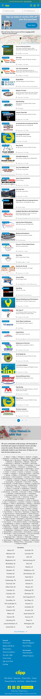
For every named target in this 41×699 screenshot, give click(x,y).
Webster (35, 537)
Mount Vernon (19, 508)
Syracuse (35, 532)
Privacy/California (10, 681)
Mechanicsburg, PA (29, 560)
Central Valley (8, 468)
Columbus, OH (10, 593)
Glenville (16, 487)
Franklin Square (17, 483)
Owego (12, 518)
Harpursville (8, 490)
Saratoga (14, 527)
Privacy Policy (26, 678)
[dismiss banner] (38, 16)
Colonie (20, 472)
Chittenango (28, 468)
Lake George (29, 498)
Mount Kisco (32, 507)
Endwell (16, 480)
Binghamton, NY (11, 560)
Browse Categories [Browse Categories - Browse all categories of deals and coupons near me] (28, 643)
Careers (34, 678)
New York (17, 512)
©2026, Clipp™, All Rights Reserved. (19, 691)
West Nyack (6, 540)
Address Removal (31, 681)
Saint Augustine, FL (29, 597)
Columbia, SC (10, 590)
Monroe (24, 507)
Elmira (37, 478)
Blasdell (26, 462)
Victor (31, 535)
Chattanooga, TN (10, 580)
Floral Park (27, 482)
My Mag (5, 664)
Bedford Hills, (33, 460)
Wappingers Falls (9, 537)
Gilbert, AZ (10, 613)
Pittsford (26, 520)
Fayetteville (18, 482)
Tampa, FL (29, 620)
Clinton (6, 472)
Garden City (35, 483)
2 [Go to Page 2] (22, 420)
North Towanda (20, 515)
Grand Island (32, 487)
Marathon (36, 503)
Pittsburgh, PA (29, 590)
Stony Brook (27, 532)
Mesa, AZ (29, 563)
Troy (10, 535)
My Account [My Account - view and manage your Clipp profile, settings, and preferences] (6, 643)
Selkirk (21, 528)
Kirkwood (11, 498)
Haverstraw (6, 492)
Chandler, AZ (11, 573)
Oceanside (7, 517)
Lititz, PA (29, 557)
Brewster (16, 463)
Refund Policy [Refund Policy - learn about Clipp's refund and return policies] (7, 649)
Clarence (7, 470)
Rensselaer (6, 525)
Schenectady (7, 528)
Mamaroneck (20, 503)
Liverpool (20, 502)
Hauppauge (33, 490)
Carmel (37, 465)
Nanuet (28, 508)
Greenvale (15, 488)
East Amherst (32, 475)
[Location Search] (30, 11)
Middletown (33, 505)
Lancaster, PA (29, 553)
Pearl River (28, 518)
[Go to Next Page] (26, 420)
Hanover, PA (10, 617)
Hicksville (22, 492)
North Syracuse (32, 513)
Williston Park (18, 542)
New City (23, 510)
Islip (36, 495)
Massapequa (8, 505)
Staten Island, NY (29, 613)
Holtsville (9, 493)
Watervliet (27, 537)
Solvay (25, 530)
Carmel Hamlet (10, 467)
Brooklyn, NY (10, 570)
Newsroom (17, 678)
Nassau (35, 508)
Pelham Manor (9, 520)
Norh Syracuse (8, 513)
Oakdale (36, 515)
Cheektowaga (18, 468)
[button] (40, 1)
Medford (17, 505)
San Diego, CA (29, 600)
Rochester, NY (29, 593)
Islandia (30, 495)
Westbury (25, 540)
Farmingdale (31, 480)
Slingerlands (8, 530)
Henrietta (14, 492)
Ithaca (7, 497)
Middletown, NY (29, 570)
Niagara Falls (34, 512)
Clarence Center (17, 470)
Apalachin (5, 458)
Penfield (18, 520)
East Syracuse (29, 478)
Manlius (29, 503)
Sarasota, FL (29, 603)
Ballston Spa (8, 460)
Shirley (28, 528)
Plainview (34, 520)
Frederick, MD (10, 610)
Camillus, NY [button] (29, 32)
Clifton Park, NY (11, 587)
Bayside (25, 460)
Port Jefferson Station (19, 522)
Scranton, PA (29, 610)
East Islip (26, 477)
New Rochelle (33, 510)
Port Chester (6, 522)
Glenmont (22, 485)
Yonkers (36, 542)
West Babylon (9, 538)
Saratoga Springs (25, 527)
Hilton (29, 492)
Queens (17, 523)
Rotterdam (7, 527)
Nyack (29, 515)
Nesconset (15, 510)
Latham (27, 500)
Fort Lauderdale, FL (10, 603)
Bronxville (33, 463)
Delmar (7, 475)
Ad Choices (20, 681)
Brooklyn (5, 465)
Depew (14, 475)
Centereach (21, 467)
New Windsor (8, 512)
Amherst (27, 457)
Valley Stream (17, 535)
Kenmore (33, 497)
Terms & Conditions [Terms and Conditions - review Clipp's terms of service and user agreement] (9, 652)
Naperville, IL (29, 577)
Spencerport (33, 530)
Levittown (35, 500)
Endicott (9, 480)
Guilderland (24, 488)
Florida (35, 482)
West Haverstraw (21, 538)
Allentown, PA (10, 553)
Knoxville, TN (29, 550)
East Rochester (18, 478)
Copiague (13, 473)
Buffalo (13, 465)
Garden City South (10, 485)
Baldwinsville (35, 458)
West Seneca (16, 540)
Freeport (26, 483)
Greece (8, 488)
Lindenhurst (11, 502)
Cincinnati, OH (10, 583)
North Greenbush (21, 513)
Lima (4, 502)
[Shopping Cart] (38, 5)
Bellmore (9, 462)
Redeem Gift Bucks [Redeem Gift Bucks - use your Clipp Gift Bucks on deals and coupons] (8, 646)
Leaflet (23, 43)
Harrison (17, 490)
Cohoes (13, 472)
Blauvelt (33, 462)
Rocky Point (35, 525)
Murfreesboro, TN (29, 573)
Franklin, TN (10, 607)
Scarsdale (35, 527)
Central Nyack (31, 467)
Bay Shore (17, 460)
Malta (12, 503)
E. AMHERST (22, 475)
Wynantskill (27, 542)
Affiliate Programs (28, 656)
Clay (26, 470)
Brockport (25, 463)
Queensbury (25, 523)
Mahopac (5, 503)
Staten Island (17, 532)
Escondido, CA (10, 600)
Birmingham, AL (10, 563)
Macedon (36, 502)
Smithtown (18, 530)
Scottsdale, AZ (29, 607)
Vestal (25, 535)
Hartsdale (25, 490)
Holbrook (36, 492)
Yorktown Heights (21, 543)
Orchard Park (33, 517)
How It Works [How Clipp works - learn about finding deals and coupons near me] (27, 646)
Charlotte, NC (10, 577)
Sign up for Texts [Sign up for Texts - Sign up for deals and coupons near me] (8, 661)
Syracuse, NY (29, 617)
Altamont (20, 457)
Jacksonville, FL (10, 627)
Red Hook (34, 523)
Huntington (31, 493)
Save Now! (31, 25)
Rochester (14, 525)
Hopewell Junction (20, 493)
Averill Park (14, 458)
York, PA (29, 627)
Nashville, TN (29, 580)
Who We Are (8, 678)
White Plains (35, 540)
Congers (35, 472)
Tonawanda (6, 533)
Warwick (19, 537)
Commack (27, 472)
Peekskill (36, 518)
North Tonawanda (8, 515)
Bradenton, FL (10, 567)
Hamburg (33, 488)
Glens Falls (9, 487)
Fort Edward (6, 483)
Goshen (24, 487)
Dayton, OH (10, 597)
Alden (13, 457)
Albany (7, 457)
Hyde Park (22, 495)
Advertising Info (27, 652)
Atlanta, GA (10, 557)
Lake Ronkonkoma (9, 500)
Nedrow (7, 510)
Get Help (5, 655)
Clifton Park (33, 470)
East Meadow (35, 477)
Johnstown (25, 497)
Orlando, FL (29, 583)
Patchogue (20, 518)
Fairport (23, 480)
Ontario (15, 517)
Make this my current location (9, 33)
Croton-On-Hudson (24, 473)
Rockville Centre (24, 525)
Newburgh (25, 512)
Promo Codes (7, 658)
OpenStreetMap (31, 43)
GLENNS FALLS (31, 485)
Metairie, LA (29, 567)
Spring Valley (7, 532)
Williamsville (7, 542)
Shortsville (35, 528)
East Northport (6, 478)
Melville (25, 505)
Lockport (28, 502)
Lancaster (20, 500)
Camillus (19, 465)
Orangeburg (23, 517)
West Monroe (33, 538)
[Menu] (3, 5)
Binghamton (17, 462)
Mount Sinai (8, 508)
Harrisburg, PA (10, 620)
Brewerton (9, 463)
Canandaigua (28, 465)
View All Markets (20, 631)
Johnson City (15, 497)
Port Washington (34, 522)
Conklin (5, 473)
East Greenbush (16, 477)
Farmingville (8, 482)
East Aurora (5, 477)
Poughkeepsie (8, 523)
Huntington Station (11, 495)
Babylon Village (24, 458)
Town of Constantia (18, 533)
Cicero (36, 468)
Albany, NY (10, 550)
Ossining (5, 518)
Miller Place (8, 507)
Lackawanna (20, 498)
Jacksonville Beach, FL (10, 623)
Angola (35, 457)
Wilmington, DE (29, 623)
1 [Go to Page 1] (18, 420)
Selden (15, 528)
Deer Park (35, 473)
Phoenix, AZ (29, 587)
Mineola (17, 507)
